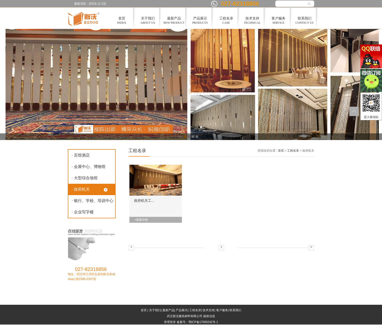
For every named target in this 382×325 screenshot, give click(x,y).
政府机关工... (144, 201)
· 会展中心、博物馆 (88, 166)
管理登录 (170, 322)
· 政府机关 (81, 189)
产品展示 (182, 310)
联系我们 (235, 310)
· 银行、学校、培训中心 (92, 201)
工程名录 (293, 150)
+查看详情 (141, 220)
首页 (281, 150)
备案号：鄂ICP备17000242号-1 (197, 322)
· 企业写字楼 (83, 212)
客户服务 (222, 310)
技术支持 (208, 310)
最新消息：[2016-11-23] (90, 3)
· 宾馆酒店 (81, 155)
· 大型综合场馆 (85, 178)
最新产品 (168, 310)
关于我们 (155, 310)
